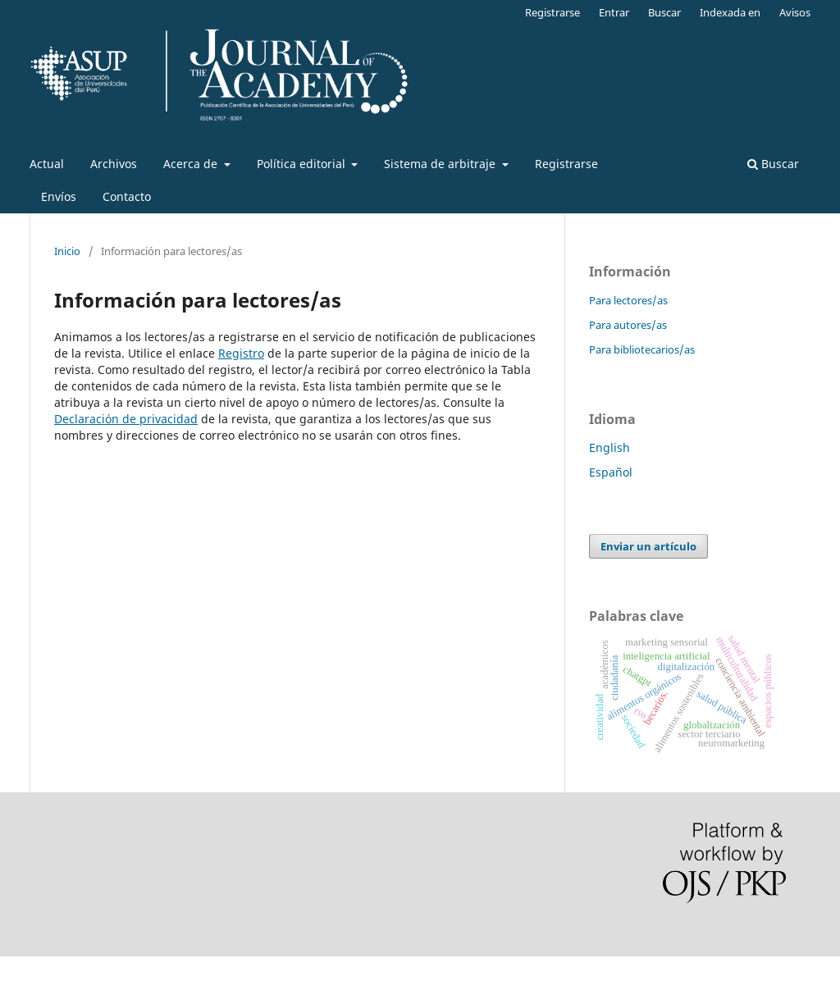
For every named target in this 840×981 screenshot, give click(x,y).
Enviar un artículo (648, 546)
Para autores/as (628, 324)
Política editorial (303, 163)
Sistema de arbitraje (441, 163)
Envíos (58, 196)
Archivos (113, 163)
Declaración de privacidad (126, 419)
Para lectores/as (628, 300)
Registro (241, 353)
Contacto (127, 196)
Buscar (773, 163)
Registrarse (566, 163)
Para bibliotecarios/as (642, 349)
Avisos (794, 12)
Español (610, 472)
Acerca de (192, 163)
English (609, 447)
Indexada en (730, 12)
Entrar (614, 12)
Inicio (67, 251)
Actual (47, 163)
